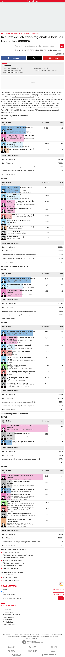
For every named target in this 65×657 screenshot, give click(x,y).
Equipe (17, 634)
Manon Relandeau (9, 617)
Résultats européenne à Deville (13, 563)
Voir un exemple (58, 589)
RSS (52, 634)
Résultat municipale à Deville (12, 566)
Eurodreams (7, 610)
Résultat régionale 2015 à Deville (13, 70)
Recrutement (58, 634)
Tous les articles (46, 634)
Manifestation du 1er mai (11, 615)
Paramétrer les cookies (26, 636)
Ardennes (35, 33)
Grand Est (27, 33)
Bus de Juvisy (7, 620)
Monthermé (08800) (54, 50)
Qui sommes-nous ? (8, 634)
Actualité (4, 589)
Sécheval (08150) (27, 50)
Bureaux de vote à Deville (41, 68)
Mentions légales (44, 636)
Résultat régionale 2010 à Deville (13, 72)
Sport (3, 592)
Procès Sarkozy (8, 622)
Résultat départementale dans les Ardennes (18, 555)
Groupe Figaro (54, 636)
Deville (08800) (8, 575)
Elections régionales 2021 (13, 33)
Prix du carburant (9, 624)
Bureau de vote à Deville (11, 552)
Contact (38, 634)
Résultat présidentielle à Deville (13, 558)
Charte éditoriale (24, 634)
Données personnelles (13, 636)
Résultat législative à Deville (12, 560)
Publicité (32, 634)
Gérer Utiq (36, 636)
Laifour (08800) (40, 50)
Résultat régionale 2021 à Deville (13, 68)
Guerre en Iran (8, 612)
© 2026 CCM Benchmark (33, 638)
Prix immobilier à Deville (11, 580)
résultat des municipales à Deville (23, 97)
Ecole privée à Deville (10, 577)
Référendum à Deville (10, 568)
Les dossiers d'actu (8, 594)
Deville (36, 70)
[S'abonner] (32, 598)
